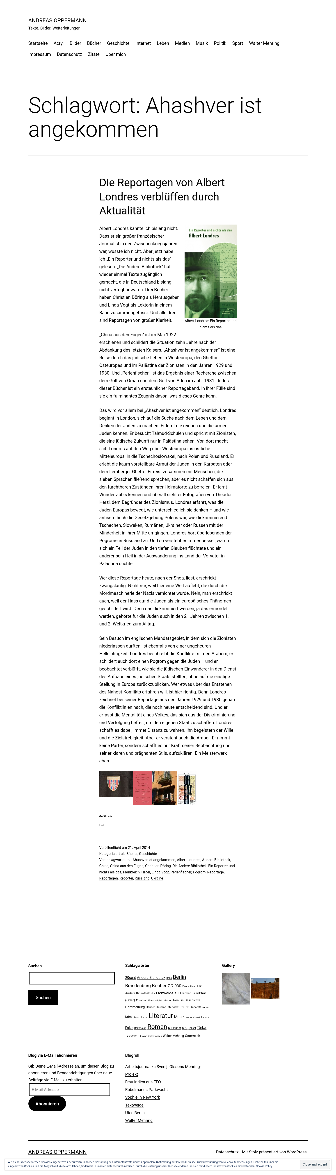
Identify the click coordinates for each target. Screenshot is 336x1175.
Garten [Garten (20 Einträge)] (168, 1000)
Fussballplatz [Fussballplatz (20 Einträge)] (155, 1000)
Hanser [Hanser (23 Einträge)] (150, 1007)
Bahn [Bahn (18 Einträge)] (169, 978)
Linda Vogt (160, 872)
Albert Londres (188, 860)
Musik (202, 43)
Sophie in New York (142, 1097)
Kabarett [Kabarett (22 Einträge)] (195, 1007)
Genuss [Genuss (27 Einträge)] (178, 1000)
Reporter (126, 878)
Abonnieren (47, 1104)
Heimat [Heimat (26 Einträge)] (161, 1007)
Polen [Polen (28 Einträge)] (129, 1028)
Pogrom (199, 872)
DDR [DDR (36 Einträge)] (177, 986)
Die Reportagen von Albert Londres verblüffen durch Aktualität (162, 196)
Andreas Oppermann (57, 20)
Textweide (134, 1105)
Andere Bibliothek (216, 860)
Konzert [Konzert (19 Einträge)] (206, 1007)
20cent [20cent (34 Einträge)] (130, 978)
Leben (163, 43)
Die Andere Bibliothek (189, 866)
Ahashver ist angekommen (154, 860)
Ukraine (157, 878)
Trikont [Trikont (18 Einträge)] (192, 1028)
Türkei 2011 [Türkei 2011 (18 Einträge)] (131, 1036)
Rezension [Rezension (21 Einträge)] (140, 1028)
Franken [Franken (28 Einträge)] (185, 993)
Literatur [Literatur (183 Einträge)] (161, 1016)
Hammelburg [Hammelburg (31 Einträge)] (135, 1007)
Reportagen (108, 878)
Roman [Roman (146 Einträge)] (157, 1026)
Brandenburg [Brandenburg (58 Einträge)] (138, 985)
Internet (143, 43)
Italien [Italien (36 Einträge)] (185, 1007)
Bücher (94, 43)
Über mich (115, 54)
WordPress (296, 1152)
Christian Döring (158, 866)
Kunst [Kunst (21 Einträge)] (136, 1017)
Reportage (215, 872)
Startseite (38, 43)
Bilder (75, 43)
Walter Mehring (264, 43)
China (104, 866)
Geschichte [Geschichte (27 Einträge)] (192, 1000)
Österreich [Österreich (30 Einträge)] (192, 1036)
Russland (142, 878)
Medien (182, 43)
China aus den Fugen (126, 866)
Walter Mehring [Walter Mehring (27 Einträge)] (173, 1036)
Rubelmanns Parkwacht (146, 1089)
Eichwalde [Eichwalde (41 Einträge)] (164, 993)
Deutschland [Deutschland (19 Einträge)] (189, 986)
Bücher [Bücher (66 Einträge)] (159, 985)
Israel (145, 872)
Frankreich (131, 872)
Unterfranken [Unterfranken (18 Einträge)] (155, 1036)
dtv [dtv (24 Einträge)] (153, 993)
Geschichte (118, 43)
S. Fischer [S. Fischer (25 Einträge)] (174, 1028)
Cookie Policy (264, 1166)
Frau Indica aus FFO (143, 1082)
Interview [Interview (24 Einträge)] (172, 1007)
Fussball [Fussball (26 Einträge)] (141, 1000)
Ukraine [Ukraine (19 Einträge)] (143, 1036)
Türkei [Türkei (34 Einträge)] (201, 1028)
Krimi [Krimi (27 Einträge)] (129, 1017)
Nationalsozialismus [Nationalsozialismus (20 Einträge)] (197, 1017)
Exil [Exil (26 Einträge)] (176, 993)
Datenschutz (69, 54)
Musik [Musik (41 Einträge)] (179, 1016)
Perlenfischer (180, 872)
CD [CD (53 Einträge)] (170, 985)
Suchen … (37, 966)
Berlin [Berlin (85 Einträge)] (179, 977)
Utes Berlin (135, 1112)
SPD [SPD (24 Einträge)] (184, 1028)
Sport (237, 43)
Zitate (93, 54)
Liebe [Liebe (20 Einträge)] (144, 1017)
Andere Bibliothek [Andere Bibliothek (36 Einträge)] (151, 977)
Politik (220, 43)
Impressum (39, 54)
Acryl (59, 43)
